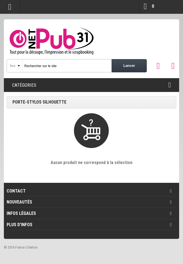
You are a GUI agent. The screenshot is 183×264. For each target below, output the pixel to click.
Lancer (129, 66)
